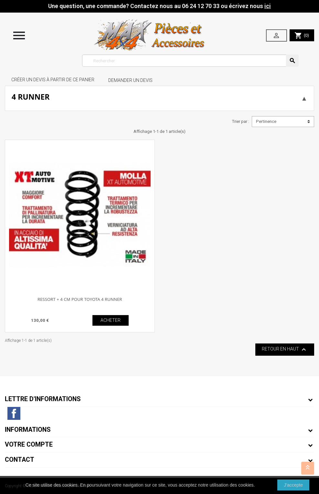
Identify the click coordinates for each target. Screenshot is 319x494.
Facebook (13, 413)
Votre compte (29, 444)
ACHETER (111, 320)
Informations (28, 429)
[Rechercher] (190, 60)
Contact (19, 459)
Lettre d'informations (43, 399)
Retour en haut (285, 349)
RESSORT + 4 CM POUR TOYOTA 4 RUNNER (79, 299)
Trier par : (240, 121)
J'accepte (293, 485)
